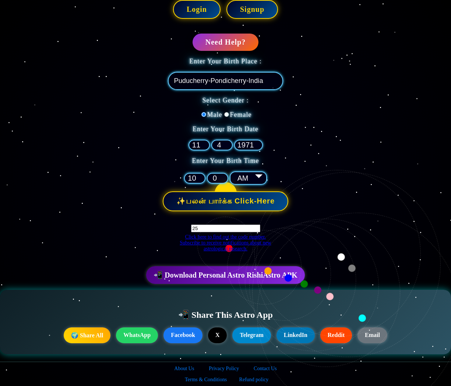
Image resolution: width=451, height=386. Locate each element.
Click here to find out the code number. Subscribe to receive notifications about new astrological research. (225, 242)
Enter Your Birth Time (225, 160)
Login (197, 9)
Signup (252, 9)
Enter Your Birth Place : (225, 61)
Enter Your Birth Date (225, 129)
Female (241, 114)
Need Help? (225, 42)
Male (214, 114)
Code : (225, 221)
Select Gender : (225, 100)
